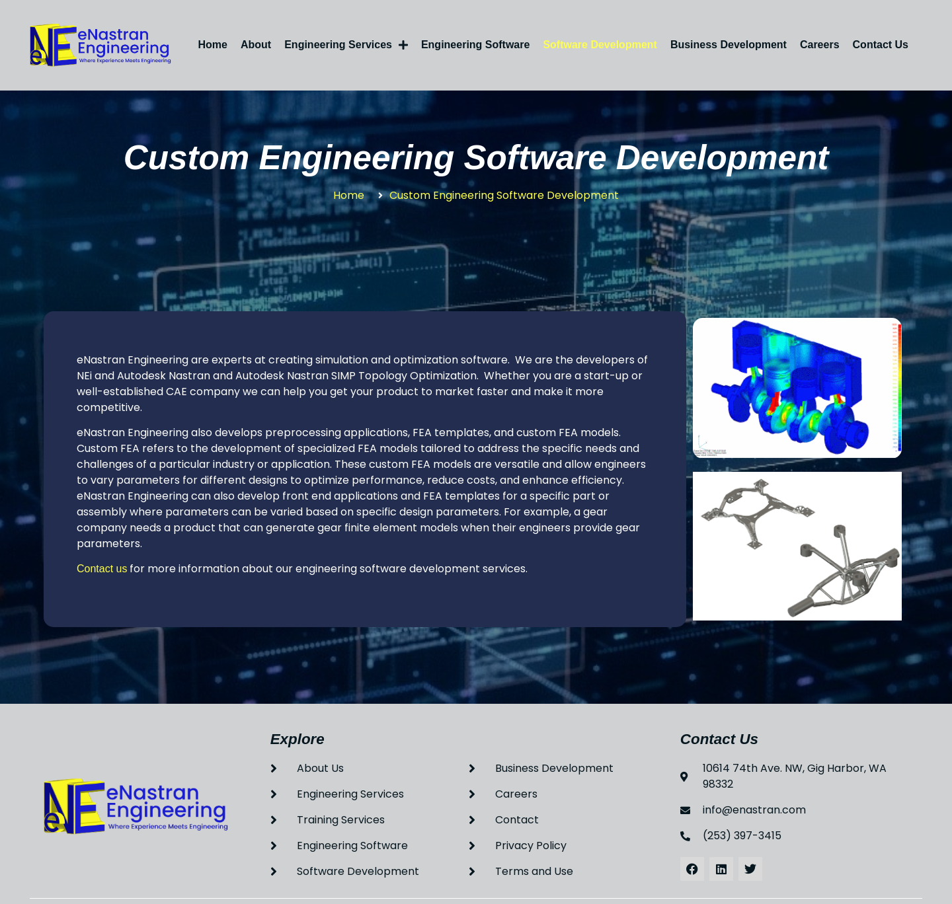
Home (212, 44)
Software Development (599, 44)
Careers (820, 44)
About (256, 44)
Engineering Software (475, 44)
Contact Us (880, 44)
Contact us (102, 568)
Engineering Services (346, 45)
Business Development (728, 44)
